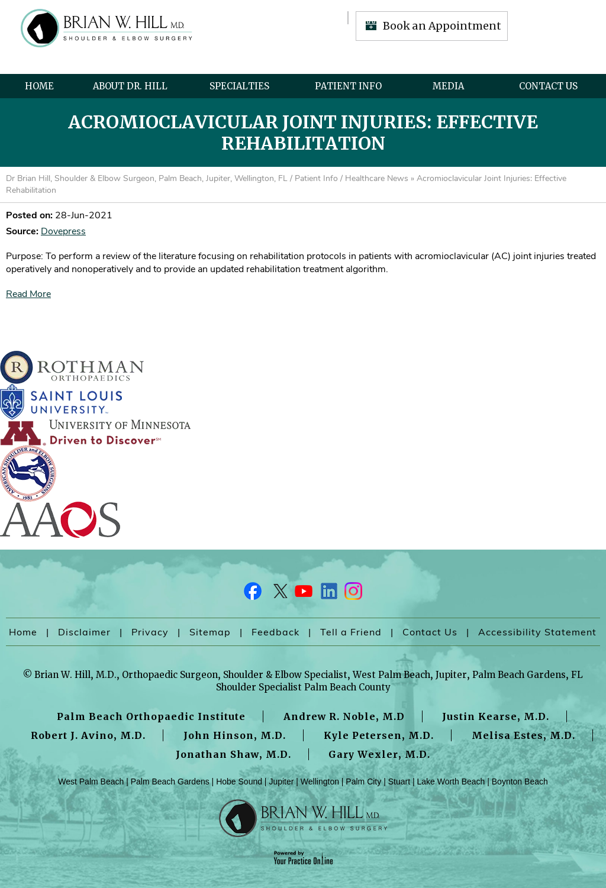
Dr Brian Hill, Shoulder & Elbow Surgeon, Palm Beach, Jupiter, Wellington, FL (147, 178)
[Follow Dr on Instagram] (352, 594)
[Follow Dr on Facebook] (253, 594)
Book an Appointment (442, 26)
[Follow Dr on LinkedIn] (327, 594)
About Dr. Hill (130, 86)
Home (39, 86)
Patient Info (348, 86)
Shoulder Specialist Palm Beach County (303, 687)
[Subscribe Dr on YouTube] (303, 594)
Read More (28, 294)
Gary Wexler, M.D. (379, 754)
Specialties (239, 86)
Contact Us (548, 86)
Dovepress (63, 231)
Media (448, 86)
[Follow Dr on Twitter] (278, 594)
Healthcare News (376, 178)
